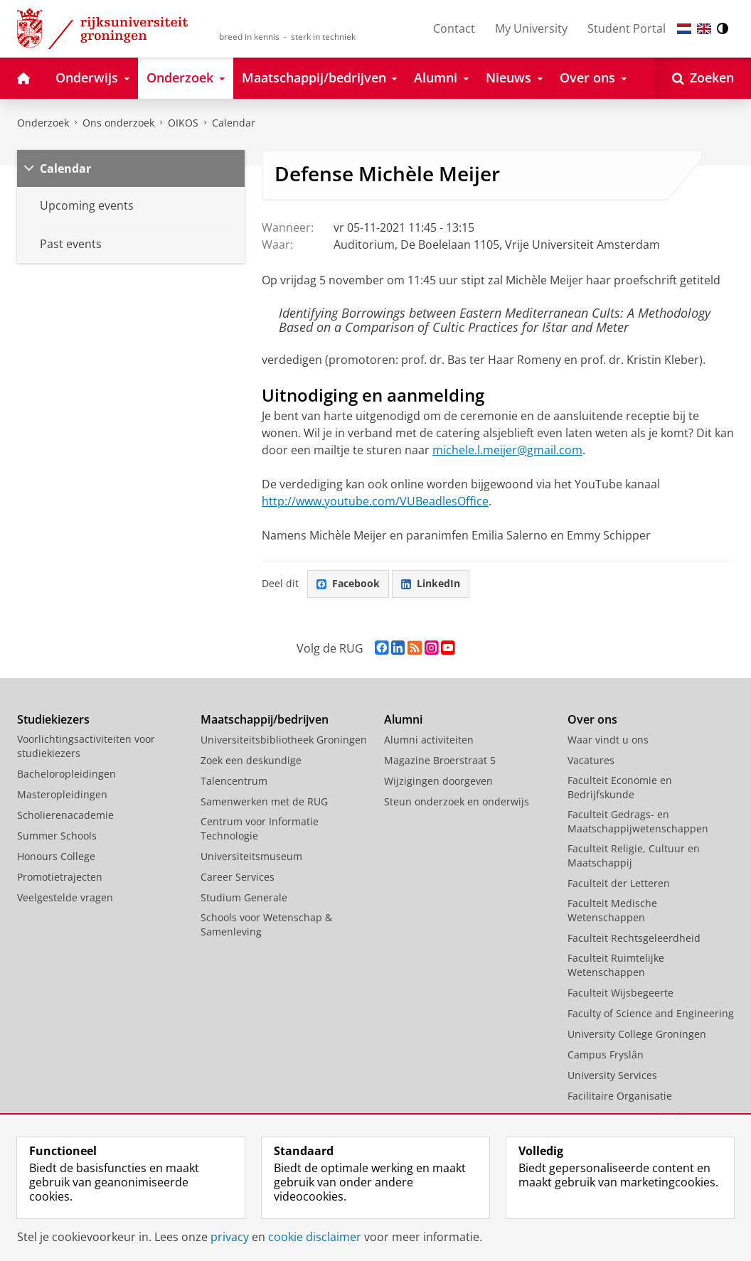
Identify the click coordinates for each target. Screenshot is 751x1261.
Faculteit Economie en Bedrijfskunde (620, 787)
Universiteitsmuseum (251, 856)
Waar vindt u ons (608, 739)
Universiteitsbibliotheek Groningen (284, 739)
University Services (612, 1075)
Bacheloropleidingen (66, 773)
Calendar (65, 168)
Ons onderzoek (118, 122)
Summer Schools (57, 835)
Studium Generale (244, 897)
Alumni (403, 719)
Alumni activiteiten (429, 739)
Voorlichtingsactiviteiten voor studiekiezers (86, 746)
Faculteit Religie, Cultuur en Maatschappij (634, 855)
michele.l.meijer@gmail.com (507, 450)
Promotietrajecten (59, 877)
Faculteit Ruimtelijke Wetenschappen (616, 965)
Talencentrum (234, 781)
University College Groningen (637, 1034)
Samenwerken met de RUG (264, 801)
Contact (454, 28)
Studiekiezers (53, 719)
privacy (230, 1237)
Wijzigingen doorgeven (438, 781)
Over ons (592, 719)
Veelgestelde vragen (65, 897)
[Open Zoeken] (703, 78)
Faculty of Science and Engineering (651, 1013)
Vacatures (591, 760)
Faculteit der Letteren (619, 883)
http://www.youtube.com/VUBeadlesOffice (375, 501)
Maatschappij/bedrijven (265, 719)
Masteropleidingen (62, 794)
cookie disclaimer (314, 1237)
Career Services (238, 877)
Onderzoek (43, 122)
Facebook (348, 583)
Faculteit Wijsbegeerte (620, 992)
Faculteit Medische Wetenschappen (612, 910)
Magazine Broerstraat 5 (440, 760)
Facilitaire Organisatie (620, 1095)
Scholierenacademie (65, 815)
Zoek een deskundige (251, 760)
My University (531, 28)
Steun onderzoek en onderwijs (456, 801)
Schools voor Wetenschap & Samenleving (266, 924)
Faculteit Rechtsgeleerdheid (634, 938)
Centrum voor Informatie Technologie (260, 828)
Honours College (56, 856)
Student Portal (626, 28)
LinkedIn (430, 583)
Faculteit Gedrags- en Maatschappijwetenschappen (638, 821)
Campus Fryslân (606, 1054)
